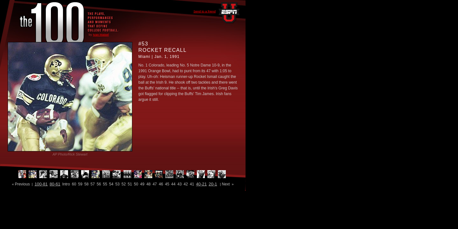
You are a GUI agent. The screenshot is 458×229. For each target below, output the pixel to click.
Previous (22, 184)
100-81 (41, 184)
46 (161, 184)
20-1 (213, 184)
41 (192, 184)
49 (142, 184)
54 (111, 184)
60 (74, 184)
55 (105, 184)
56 (99, 184)
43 (179, 184)
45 (167, 184)
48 (148, 184)
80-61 (55, 184)
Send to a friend (204, 11)
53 (117, 184)
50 (136, 184)
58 (86, 184)
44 (173, 184)
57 (92, 184)
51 (130, 184)
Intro (66, 184)
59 (80, 184)
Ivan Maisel (101, 34)
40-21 (201, 184)
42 (186, 184)
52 (123, 184)
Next (226, 184)
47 (155, 184)
